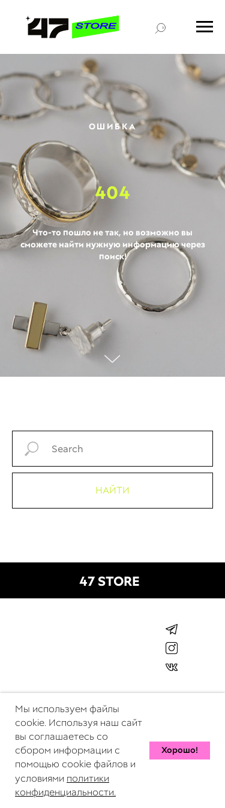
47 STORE (109, 581)
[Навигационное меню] (204, 27)
